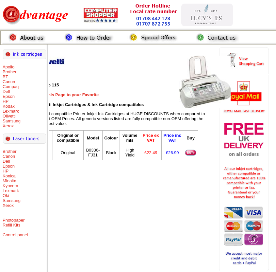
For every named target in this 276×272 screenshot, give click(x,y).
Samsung (12, 120)
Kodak (9, 106)
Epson (9, 96)
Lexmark (11, 111)
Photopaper (13, 220)
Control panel (15, 234)
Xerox (8, 125)
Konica (9, 175)
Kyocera (10, 185)
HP (5, 101)
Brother (10, 71)
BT (5, 76)
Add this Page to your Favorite (68, 94)
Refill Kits (11, 225)
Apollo (8, 66)
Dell (6, 91)
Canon (9, 81)
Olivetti (9, 116)
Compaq (11, 86)
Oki (6, 195)
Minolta (9, 180)
